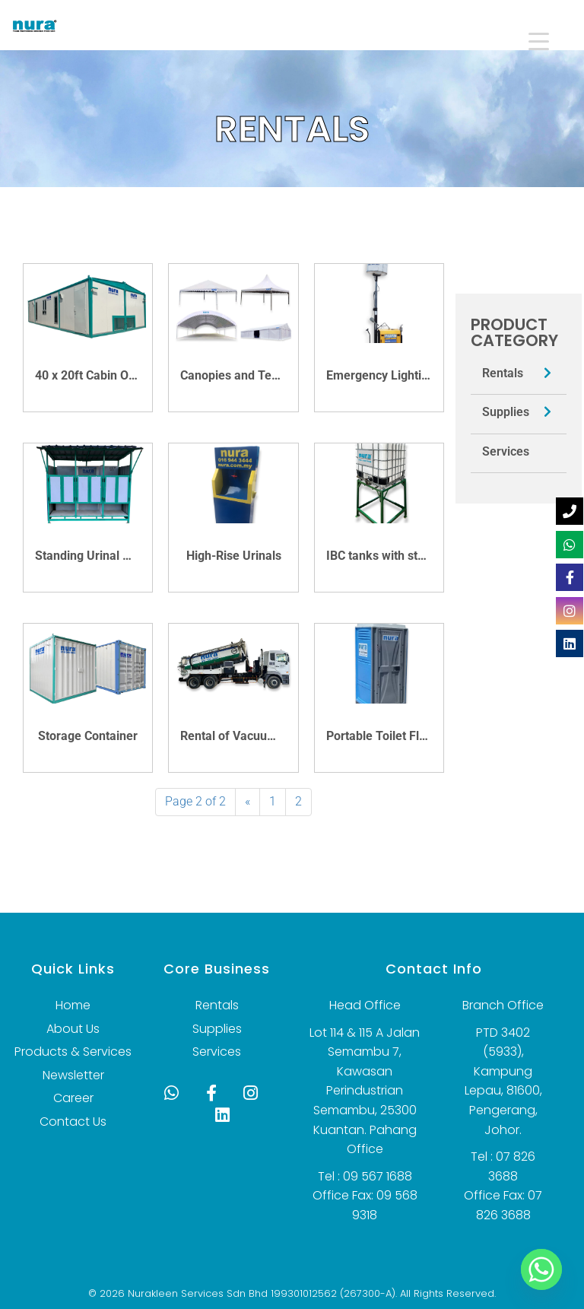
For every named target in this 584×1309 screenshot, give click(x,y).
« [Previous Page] (247, 801)
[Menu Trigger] (528, 40)
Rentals (502, 373)
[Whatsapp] (541, 1269)
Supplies (505, 412)
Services (505, 451)
